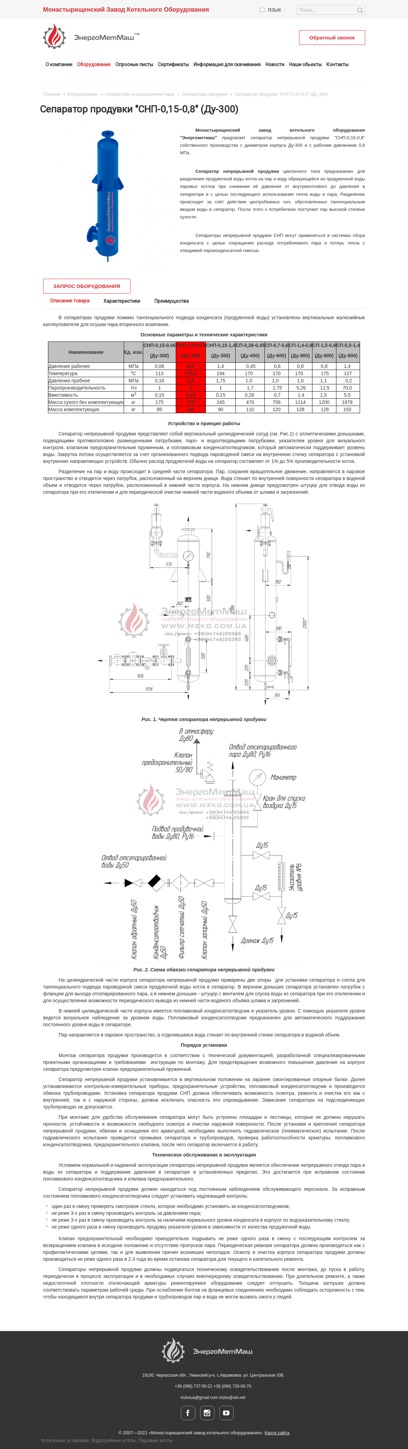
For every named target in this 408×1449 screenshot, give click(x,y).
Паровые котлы (155, 1440)
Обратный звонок (332, 37)
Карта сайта (276, 1432)
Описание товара (69, 300)
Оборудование (82, 94)
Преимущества (171, 301)
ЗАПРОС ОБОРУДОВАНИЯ (86, 286)
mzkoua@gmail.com (200, 1397)
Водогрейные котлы (113, 1440)
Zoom (108, 196)
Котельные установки (65, 1440)
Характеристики (121, 301)
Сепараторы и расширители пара (139, 94)
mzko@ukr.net (232, 1397)
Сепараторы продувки (204, 94)
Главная (51, 94)
